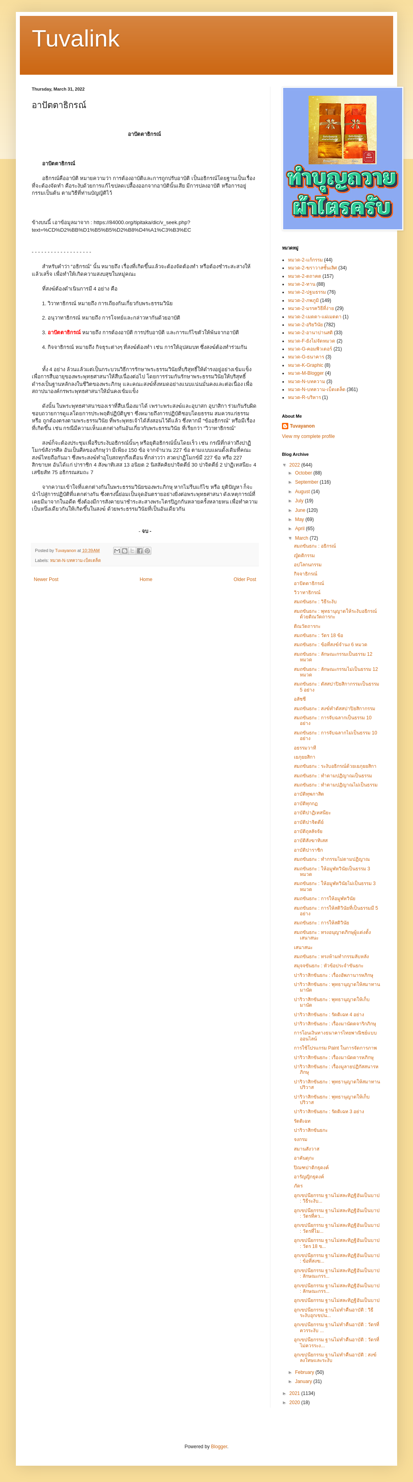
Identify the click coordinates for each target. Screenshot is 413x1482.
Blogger (219, 1446)
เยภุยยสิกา (304, 757)
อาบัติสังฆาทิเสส (311, 840)
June (301, 510)
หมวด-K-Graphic (305, 365)
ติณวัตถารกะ (307, 626)
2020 (295, 1402)
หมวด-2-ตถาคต (304, 276)
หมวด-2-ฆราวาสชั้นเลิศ (312, 268)
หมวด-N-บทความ (306, 381)
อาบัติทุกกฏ (306, 803)
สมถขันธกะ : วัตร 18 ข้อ (318, 635)
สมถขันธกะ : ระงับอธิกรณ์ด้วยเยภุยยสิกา (335, 766)
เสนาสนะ (303, 947)
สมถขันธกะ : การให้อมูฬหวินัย (324, 898)
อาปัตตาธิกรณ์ (309, 583)
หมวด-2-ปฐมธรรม (307, 292)
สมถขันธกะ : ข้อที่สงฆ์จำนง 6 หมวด (330, 644)
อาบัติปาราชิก (308, 850)
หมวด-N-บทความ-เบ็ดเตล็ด (75, 560)
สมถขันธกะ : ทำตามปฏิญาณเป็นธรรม (333, 776)
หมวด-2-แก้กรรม (305, 260)
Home (146, 579)
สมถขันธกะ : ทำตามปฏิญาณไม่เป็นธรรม (336, 785)
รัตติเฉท (302, 1121)
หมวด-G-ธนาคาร (306, 357)
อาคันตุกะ (304, 1158)
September (307, 482)
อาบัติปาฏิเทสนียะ (312, 813)
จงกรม (300, 1139)
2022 (295, 465)
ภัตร (298, 1186)
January (304, 1381)
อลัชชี (300, 699)
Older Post (245, 579)
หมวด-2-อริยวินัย (305, 324)
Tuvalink (76, 38)
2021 (295, 1393)
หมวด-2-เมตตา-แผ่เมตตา (315, 317)
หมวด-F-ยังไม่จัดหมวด (311, 341)
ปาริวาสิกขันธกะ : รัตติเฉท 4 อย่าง (329, 1014)
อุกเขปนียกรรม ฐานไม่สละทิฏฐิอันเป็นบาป (337, 1300)
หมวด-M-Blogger (306, 373)
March (302, 538)
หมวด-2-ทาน (301, 284)
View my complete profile (308, 436)
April (300, 528)
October (304, 473)
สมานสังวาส (306, 1149)
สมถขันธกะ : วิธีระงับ (315, 601)
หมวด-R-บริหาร (304, 397)
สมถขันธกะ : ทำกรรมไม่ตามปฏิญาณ (332, 859)
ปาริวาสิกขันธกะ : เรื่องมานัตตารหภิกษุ (334, 1057)
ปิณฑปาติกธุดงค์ (311, 1167)
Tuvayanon (302, 426)
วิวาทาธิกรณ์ (307, 592)
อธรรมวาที (305, 748)
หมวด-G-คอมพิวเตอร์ (310, 349)
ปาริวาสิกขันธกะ (311, 1130)
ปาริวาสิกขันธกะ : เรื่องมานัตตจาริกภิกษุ (335, 1024)
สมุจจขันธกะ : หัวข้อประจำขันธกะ (328, 966)
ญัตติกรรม (304, 555)
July (300, 501)
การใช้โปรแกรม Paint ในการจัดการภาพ (335, 1048)
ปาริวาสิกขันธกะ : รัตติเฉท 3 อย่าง (329, 1111)
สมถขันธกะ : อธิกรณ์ (315, 546)
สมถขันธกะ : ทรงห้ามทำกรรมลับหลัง (331, 956)
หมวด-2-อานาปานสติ (310, 332)
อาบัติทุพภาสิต (309, 794)
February (305, 1372)
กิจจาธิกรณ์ (305, 574)
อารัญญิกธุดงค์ (309, 1177)
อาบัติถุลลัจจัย (308, 831)
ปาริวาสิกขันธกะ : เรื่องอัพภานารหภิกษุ (333, 975)
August (303, 491)
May (300, 519)
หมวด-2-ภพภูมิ (303, 300)
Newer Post (46, 579)
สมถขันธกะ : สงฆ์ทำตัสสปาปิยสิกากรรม (334, 708)
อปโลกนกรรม (308, 565)
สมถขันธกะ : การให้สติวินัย (321, 923)
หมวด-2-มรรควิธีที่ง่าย (311, 308)
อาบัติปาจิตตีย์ (309, 822)
